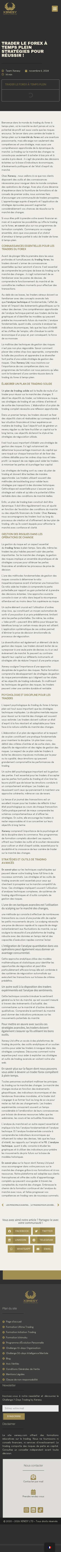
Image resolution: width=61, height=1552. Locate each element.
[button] (55, 9)
